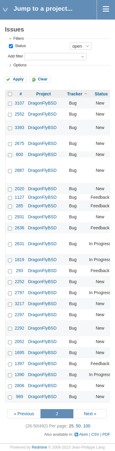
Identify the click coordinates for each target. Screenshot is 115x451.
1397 (19, 363)
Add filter (15, 56)
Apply (18, 79)
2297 (19, 314)
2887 (19, 170)
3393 (19, 127)
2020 (19, 188)
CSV (95, 434)
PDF (106, 434)
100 (86, 425)
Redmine (39, 447)
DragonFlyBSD (42, 103)
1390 (19, 374)
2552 (19, 114)
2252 (19, 281)
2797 (19, 292)
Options (19, 65)
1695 (19, 352)
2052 (19, 341)
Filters (18, 38)
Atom (83, 434)
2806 (19, 385)
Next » (90, 413)
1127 (19, 197)
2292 (19, 328)
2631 (19, 243)
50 (78, 425)
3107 (19, 103)
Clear (43, 79)
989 (19, 396)
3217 (19, 303)
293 (19, 270)
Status (20, 46)
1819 (19, 259)
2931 (19, 216)
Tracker (74, 93)
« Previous (24, 413)
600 (19, 154)
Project (43, 93)
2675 (19, 143)
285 (19, 205)
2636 (19, 227)
